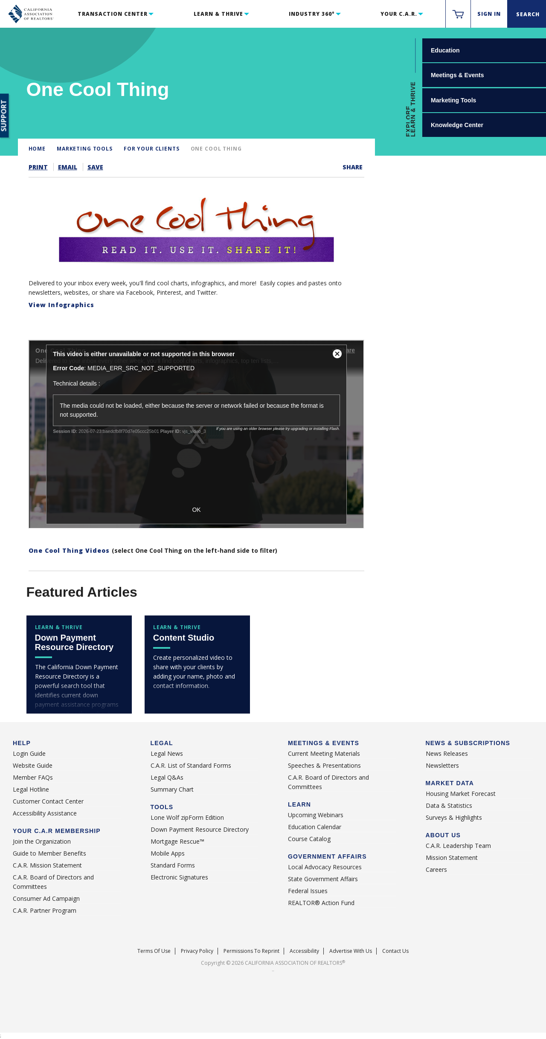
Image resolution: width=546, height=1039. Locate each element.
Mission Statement (452, 857)
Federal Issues (308, 891)
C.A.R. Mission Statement (47, 865)
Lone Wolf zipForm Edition (187, 817)
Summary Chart (172, 789)
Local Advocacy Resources (325, 867)
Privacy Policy (197, 951)
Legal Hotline (31, 789)
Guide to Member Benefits (49, 853)
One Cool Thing (216, 148)
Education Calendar (314, 827)
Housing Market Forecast (461, 793)
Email (67, 167)
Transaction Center (113, 13)
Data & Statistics (449, 805)
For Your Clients (152, 148)
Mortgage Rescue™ (177, 841)
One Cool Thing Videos (70, 550)
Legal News (167, 753)
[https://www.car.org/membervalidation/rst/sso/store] (458, 14)
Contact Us (395, 951)
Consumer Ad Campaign (46, 898)
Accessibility (304, 951)
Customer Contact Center (48, 801)
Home (37, 148)
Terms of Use (154, 951)
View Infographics (61, 305)
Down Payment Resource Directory (200, 829)
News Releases (447, 753)
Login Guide (29, 753)
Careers (436, 869)
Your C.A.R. (398, 13)
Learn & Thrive (218, 13)
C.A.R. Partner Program (44, 910)
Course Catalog (309, 839)
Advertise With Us (350, 951)
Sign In (489, 13)
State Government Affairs (323, 879)
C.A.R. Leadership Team (458, 846)
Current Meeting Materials (324, 753)
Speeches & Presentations (324, 765)
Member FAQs (33, 777)
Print (38, 167)
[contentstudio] (197, 664)
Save (95, 167)
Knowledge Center (457, 125)
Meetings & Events (457, 75)
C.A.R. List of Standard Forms (191, 765)
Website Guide (32, 765)
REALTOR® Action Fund (321, 903)
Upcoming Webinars (315, 815)
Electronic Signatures (179, 877)
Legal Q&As (167, 777)
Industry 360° (311, 13)
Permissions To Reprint (251, 951)
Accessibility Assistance (45, 813)
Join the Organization (42, 841)
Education (445, 50)
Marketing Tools (453, 100)
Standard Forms (173, 865)
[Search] (527, 14)
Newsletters (442, 765)
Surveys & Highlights (454, 817)
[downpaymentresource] (79, 664)
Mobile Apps (168, 853)
